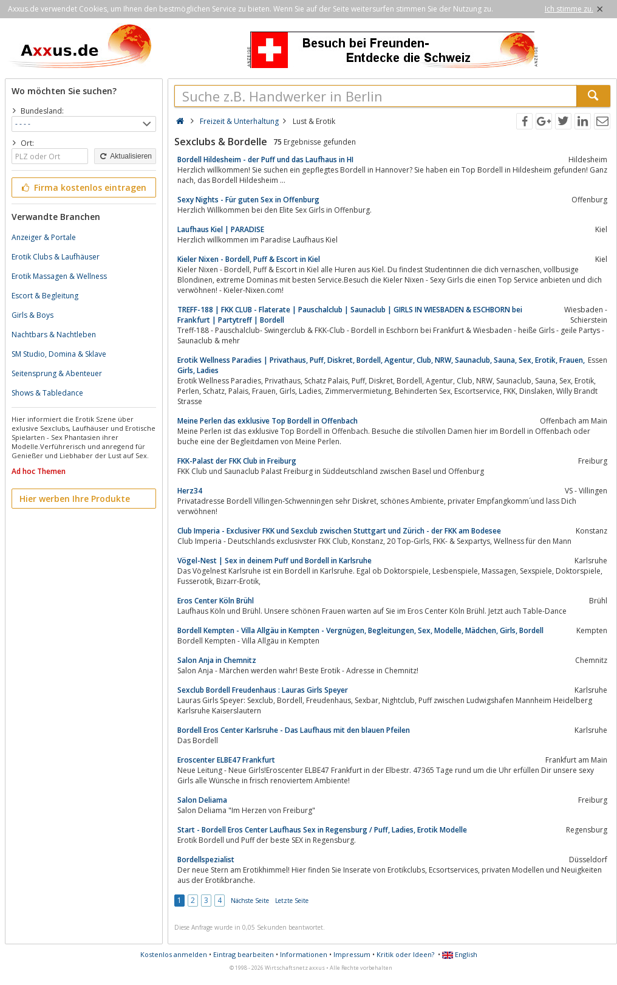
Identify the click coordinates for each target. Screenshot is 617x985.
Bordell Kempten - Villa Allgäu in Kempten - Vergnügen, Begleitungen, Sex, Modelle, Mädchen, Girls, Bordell (360, 630)
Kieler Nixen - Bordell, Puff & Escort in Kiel (248, 259)
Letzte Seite (291, 900)
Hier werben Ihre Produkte (74, 498)
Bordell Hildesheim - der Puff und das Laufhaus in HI (265, 159)
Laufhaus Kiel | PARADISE (220, 229)
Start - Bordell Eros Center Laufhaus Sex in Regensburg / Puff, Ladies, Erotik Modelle (322, 830)
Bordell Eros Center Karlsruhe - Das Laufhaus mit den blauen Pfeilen (293, 730)
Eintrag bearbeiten (243, 954)
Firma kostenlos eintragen (82, 187)
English (459, 954)
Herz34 (189, 491)
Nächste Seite (250, 900)
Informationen (303, 954)
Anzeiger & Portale (44, 237)
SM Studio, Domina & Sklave (59, 354)
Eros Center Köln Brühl (215, 600)
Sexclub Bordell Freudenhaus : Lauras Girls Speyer (262, 690)
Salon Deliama (202, 800)
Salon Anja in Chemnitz (216, 660)
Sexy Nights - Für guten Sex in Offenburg (248, 199)
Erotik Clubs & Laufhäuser (56, 257)
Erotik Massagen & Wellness (59, 276)
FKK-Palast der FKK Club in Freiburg (236, 461)
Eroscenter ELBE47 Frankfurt (226, 760)
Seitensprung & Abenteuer (57, 373)
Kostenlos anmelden (173, 954)
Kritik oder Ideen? (405, 954)
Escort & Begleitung (45, 295)
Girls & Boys (32, 315)
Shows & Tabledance (47, 393)
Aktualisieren (125, 156)
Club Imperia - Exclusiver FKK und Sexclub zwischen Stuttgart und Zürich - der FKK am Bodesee (339, 531)
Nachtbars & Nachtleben (54, 334)
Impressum (351, 954)
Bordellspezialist (205, 859)
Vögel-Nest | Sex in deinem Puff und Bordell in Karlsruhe (274, 560)
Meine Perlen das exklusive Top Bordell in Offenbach (267, 421)
